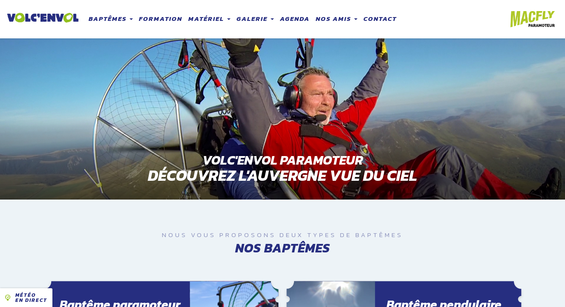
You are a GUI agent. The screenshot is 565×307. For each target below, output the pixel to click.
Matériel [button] (209, 18)
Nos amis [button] (336, 18)
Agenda (295, 18)
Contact (380, 18)
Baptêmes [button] (111, 18)
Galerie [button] (255, 18)
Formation (160, 18)
